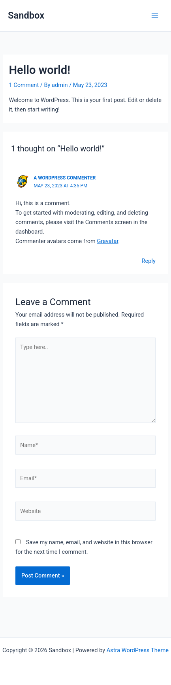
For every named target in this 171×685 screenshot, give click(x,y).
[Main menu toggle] (155, 16)
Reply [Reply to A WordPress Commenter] (149, 260)
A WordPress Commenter (65, 178)
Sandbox (26, 15)
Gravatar (107, 241)
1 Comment (24, 85)
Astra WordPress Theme (138, 650)
